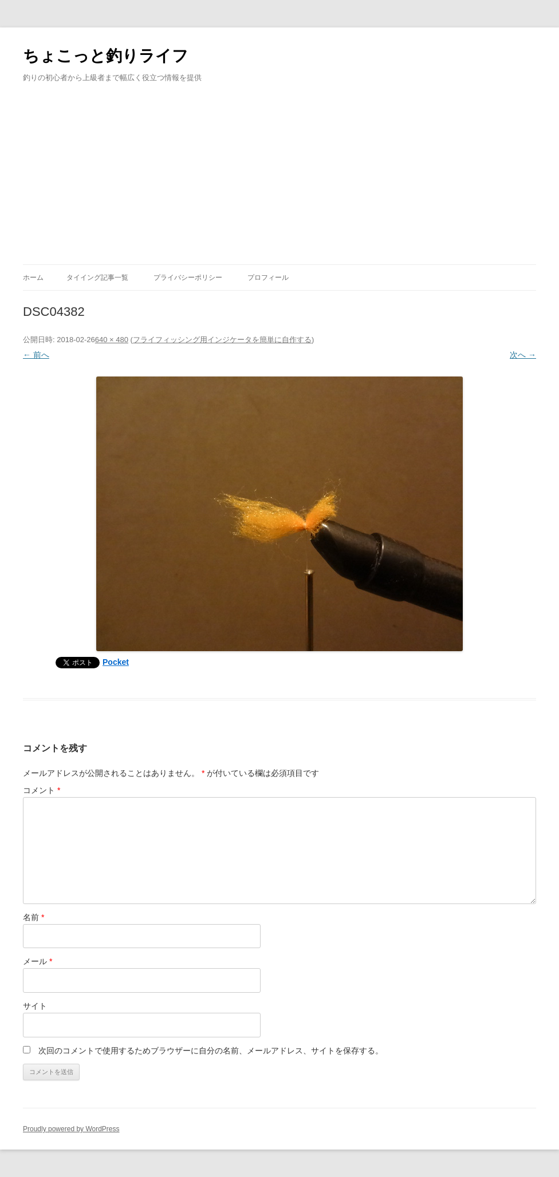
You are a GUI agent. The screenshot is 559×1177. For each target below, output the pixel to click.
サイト (35, 1005)
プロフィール (268, 278)
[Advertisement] (279, 178)
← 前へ (36, 354)
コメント (41, 790)
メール (37, 961)
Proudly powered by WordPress (71, 1129)
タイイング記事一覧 (97, 278)
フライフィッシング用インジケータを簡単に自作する (222, 339)
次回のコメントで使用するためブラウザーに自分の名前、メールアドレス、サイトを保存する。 (210, 1050)
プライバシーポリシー (187, 278)
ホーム (33, 278)
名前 (33, 917)
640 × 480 (111, 339)
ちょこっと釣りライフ (105, 56)
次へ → (523, 354)
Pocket (116, 662)
